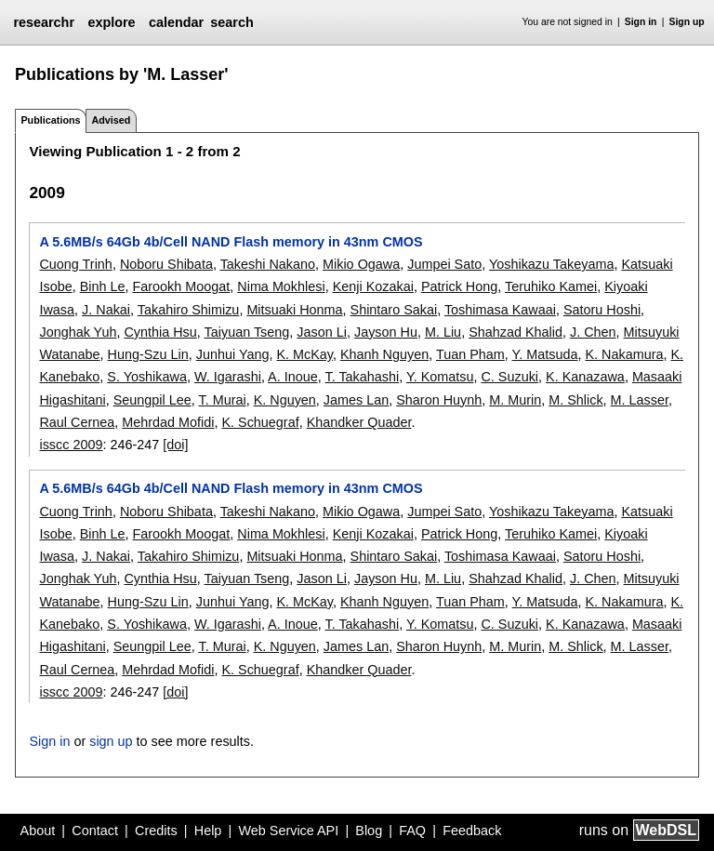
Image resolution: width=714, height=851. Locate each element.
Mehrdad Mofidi (168, 422)
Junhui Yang (233, 354)
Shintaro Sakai (394, 309)
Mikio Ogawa (361, 264)
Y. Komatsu (440, 376)
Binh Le (103, 286)
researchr (43, 22)
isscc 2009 (70, 444)
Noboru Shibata (166, 264)
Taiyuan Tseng (247, 332)
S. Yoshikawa (147, 376)
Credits (156, 830)
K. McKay (304, 354)
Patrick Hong (459, 286)
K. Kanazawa (585, 376)
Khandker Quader (359, 422)
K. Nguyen (285, 399)
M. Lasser (639, 399)
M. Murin (515, 399)
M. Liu (443, 332)
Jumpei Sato (444, 264)
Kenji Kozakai (373, 286)
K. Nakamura (624, 354)
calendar (176, 22)
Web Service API (288, 830)
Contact (95, 830)
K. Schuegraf (259, 422)
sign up (110, 741)
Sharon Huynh (439, 399)
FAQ (412, 830)
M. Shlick (575, 399)
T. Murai (221, 399)
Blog (368, 830)
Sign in (641, 22)
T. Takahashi (361, 376)
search (231, 22)
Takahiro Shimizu (189, 309)
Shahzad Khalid (515, 332)
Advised (110, 120)
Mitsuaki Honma (294, 309)
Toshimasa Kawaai (500, 309)
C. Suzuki (509, 376)
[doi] (175, 444)
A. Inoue (293, 376)
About (38, 830)
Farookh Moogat (182, 286)
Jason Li (322, 332)
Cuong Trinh (75, 264)
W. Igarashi (227, 376)
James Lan (356, 399)
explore (111, 22)
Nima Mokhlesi (280, 286)
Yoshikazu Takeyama (551, 264)
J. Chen (593, 332)
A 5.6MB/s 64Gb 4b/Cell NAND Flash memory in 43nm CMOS (230, 241)
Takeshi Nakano (267, 264)
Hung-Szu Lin (148, 354)
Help (208, 830)
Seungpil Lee (152, 399)
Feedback (472, 830)
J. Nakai (106, 309)
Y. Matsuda (545, 354)
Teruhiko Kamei (551, 286)
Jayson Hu (385, 332)
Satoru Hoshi (602, 309)
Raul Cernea (76, 422)
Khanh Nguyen (384, 354)
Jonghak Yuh (77, 332)
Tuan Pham (470, 354)
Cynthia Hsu (160, 332)
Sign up (687, 22)
